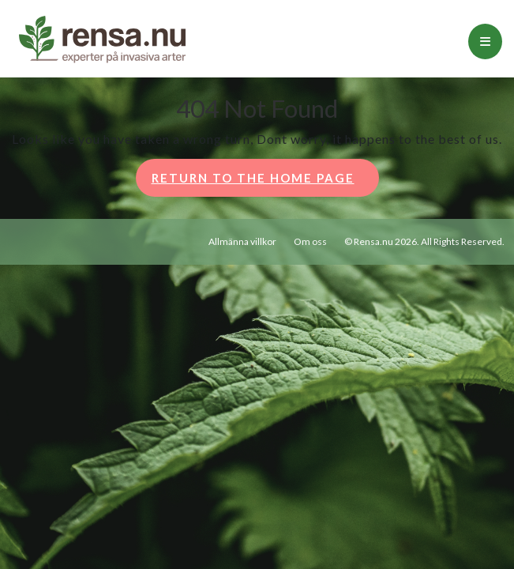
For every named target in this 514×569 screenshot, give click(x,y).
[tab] (485, 41)
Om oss (310, 241)
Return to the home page (265, 182)
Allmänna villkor (242, 241)
